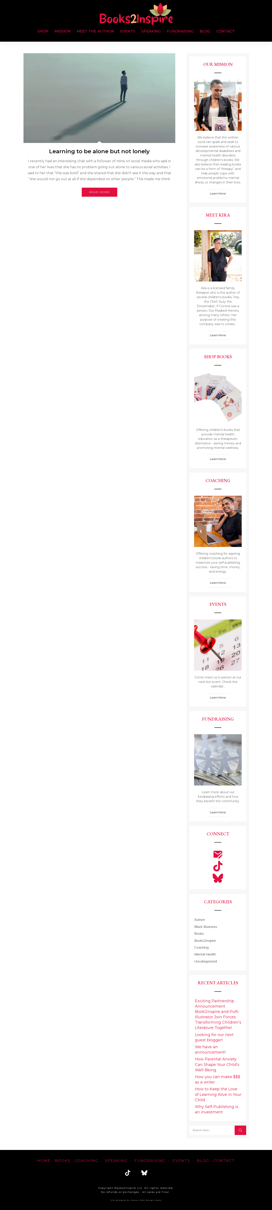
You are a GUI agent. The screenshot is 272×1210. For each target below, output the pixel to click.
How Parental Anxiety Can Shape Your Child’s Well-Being (217, 1064)
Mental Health (205, 954)
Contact (224, 1160)
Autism (199, 919)
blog (203, 1160)
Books (199, 933)
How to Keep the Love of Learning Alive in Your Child (218, 1094)
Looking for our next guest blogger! (214, 1037)
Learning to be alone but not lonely (99, 151)
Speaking (116, 1160)
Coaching (201, 947)
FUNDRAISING (150, 1160)
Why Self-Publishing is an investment (216, 1109)
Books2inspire (205, 940)
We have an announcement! (210, 1050)
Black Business (205, 926)
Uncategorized (205, 961)
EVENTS (181, 1160)
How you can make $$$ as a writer (217, 1079)
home (44, 1160)
